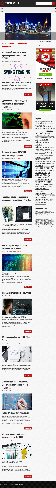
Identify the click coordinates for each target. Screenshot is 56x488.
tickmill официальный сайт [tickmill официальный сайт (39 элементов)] (45, 145)
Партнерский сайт (14, 484)
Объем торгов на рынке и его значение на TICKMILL (14, 247)
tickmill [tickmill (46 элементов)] (38, 123)
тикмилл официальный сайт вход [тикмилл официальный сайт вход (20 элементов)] (44, 198)
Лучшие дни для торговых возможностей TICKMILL (13, 435)
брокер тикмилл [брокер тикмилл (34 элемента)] (42, 158)
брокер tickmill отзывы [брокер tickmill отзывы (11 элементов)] (47, 155)
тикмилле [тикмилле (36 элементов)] (47, 179)
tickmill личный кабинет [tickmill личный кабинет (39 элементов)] (44, 131)
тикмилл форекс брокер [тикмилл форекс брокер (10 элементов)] (40, 204)
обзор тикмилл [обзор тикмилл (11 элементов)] (47, 166)
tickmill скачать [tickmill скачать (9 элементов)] (48, 150)
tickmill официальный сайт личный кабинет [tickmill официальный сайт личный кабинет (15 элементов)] (43, 149)
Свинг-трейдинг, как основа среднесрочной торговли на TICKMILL (14, 55)
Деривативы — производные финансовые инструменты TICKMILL (14, 103)
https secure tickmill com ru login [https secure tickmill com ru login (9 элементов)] (41, 121)
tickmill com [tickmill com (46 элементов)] (41, 126)
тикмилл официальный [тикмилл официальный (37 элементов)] (44, 187)
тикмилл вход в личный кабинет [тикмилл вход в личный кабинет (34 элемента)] (43, 177)
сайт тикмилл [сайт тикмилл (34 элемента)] (47, 168)
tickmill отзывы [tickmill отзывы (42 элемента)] (42, 135)
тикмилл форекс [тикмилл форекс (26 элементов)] (48, 202)
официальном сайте (45, 45)
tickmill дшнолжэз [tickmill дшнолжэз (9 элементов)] (43, 130)
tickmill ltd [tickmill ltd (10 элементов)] (42, 128)
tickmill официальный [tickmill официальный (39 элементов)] (42, 140)
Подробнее (42, 36)
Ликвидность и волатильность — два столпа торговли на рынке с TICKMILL (16, 384)
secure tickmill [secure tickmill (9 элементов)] (50, 121)
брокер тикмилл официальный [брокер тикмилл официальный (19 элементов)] (41, 160)
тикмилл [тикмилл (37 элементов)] (49, 170)
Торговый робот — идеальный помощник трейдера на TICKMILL (16, 198)
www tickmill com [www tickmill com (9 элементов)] (42, 153)
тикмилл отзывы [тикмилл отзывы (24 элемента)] (41, 184)
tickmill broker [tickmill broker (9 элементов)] (45, 123)
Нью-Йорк (6, 33)
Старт (19, 61)
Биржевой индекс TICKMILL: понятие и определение (14, 154)
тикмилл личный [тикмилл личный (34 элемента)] (43, 182)
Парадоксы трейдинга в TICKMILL (16, 292)
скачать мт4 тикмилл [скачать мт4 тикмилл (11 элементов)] (40, 170)
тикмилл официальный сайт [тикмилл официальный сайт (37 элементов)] (44, 192)
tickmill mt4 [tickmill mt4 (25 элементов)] (48, 128)
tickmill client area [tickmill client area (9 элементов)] (51, 123)
